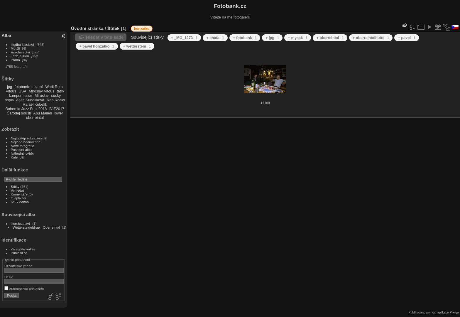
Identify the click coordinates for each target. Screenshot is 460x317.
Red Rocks (56, 100)
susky (56, 95)
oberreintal (35, 117)
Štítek (113, 28)
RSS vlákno (20, 202)
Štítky (15, 186)
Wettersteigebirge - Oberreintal (36, 227)
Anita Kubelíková (30, 100)
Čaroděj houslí (19, 113)
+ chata (215, 38)
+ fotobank (245, 38)
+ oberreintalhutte (371, 38)
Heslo (8, 277)
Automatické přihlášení (24, 289)
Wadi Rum (53, 87)
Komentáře (19, 194)
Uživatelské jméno (18, 266)
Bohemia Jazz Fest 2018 (26, 109)
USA (22, 91)
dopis (9, 100)
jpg (9, 87)
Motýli (15, 48)
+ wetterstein (137, 46)
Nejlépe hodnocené (25, 142)
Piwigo (454, 312)
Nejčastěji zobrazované (29, 138)
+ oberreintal (330, 38)
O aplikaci (18, 198)
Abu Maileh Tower (48, 113)
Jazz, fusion (20, 56)
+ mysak (297, 38)
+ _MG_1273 (184, 38)
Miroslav (42, 95)
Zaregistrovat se (23, 249)
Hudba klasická (22, 44)
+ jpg (272, 38)
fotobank (22, 87)
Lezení (37, 87)
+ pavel (406, 38)
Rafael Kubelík (35, 104)
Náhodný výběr (22, 153)
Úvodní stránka (87, 28)
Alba (6, 35)
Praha (15, 60)
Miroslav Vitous (41, 91)
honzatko (142, 29)
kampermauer (20, 95)
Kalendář (18, 157)
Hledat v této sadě (105, 37)
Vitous (11, 91)
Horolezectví (20, 52)
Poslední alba (21, 149)
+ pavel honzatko (96, 46)
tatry (60, 91)
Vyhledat (17, 190)
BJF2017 (56, 109)
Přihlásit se (19, 253)
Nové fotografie (22, 146)
